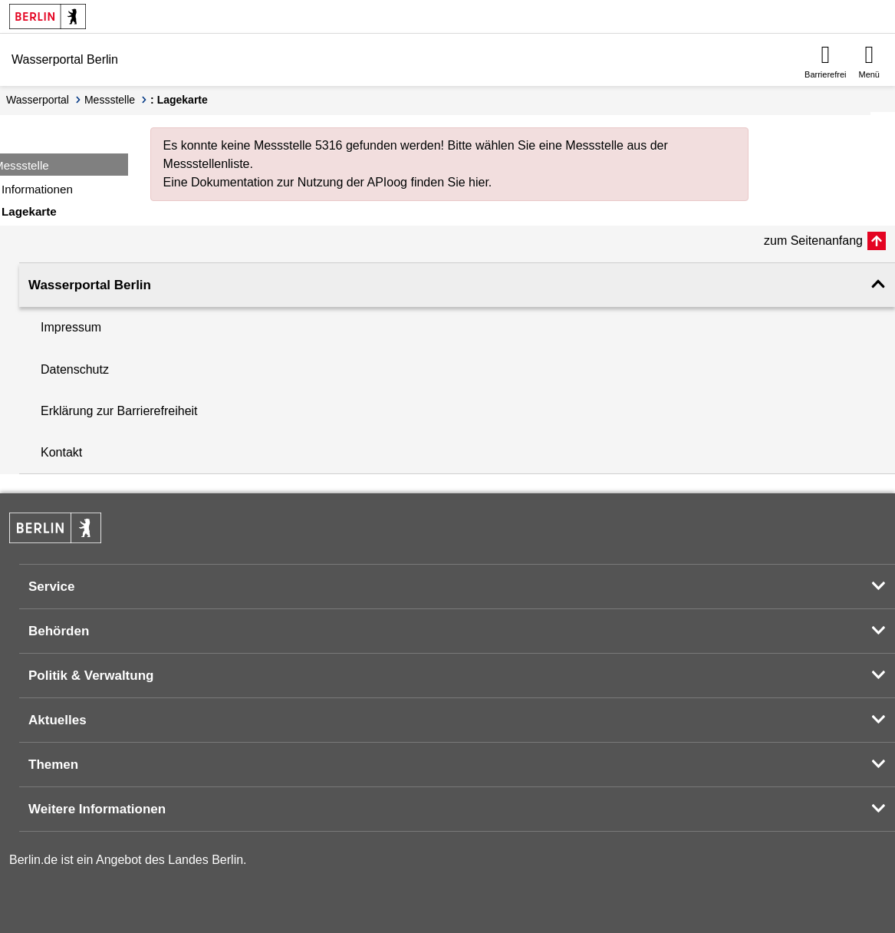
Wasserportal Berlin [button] (89, 285)
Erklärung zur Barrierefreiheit (119, 410)
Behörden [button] (58, 631)
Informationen (37, 189)
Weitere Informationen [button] (97, 809)
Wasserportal (37, 100)
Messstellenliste (206, 163)
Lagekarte (29, 211)
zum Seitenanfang (813, 240)
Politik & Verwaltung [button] (90, 675)
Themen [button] (53, 764)
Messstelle (109, 100)
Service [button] (51, 586)
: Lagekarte (179, 100)
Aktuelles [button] (57, 720)
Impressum (71, 327)
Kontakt (61, 452)
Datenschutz (75, 369)
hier (479, 182)
